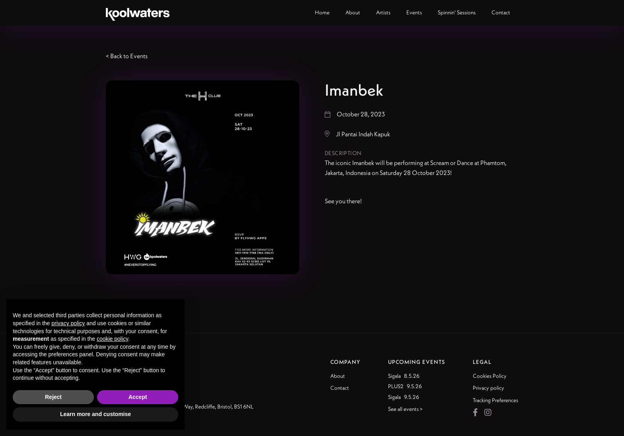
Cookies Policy (490, 375)
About (337, 375)
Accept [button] (138, 397)
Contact (339, 387)
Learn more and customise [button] (95, 414)
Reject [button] (53, 397)
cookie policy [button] (112, 339)
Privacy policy (488, 387)
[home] (138, 13)
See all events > (405, 408)
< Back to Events (127, 56)
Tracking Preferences (495, 400)
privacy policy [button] (68, 323)
